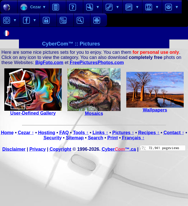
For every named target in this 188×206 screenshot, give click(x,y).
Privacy (37, 149)
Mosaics (94, 111)
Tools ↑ (80, 132)
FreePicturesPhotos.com (97, 62)
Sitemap (75, 137)
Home (7, 132)
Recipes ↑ (148, 132)
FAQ (64, 132)
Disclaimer (14, 149)
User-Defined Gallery (33, 111)
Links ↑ (100, 132)
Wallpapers (155, 108)
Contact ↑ (174, 132)
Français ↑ (133, 137)
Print (112, 137)
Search (95, 137)
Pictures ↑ (123, 132)
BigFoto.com (49, 62)
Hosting (46, 132)
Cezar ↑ (26, 132)
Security (53, 137)
